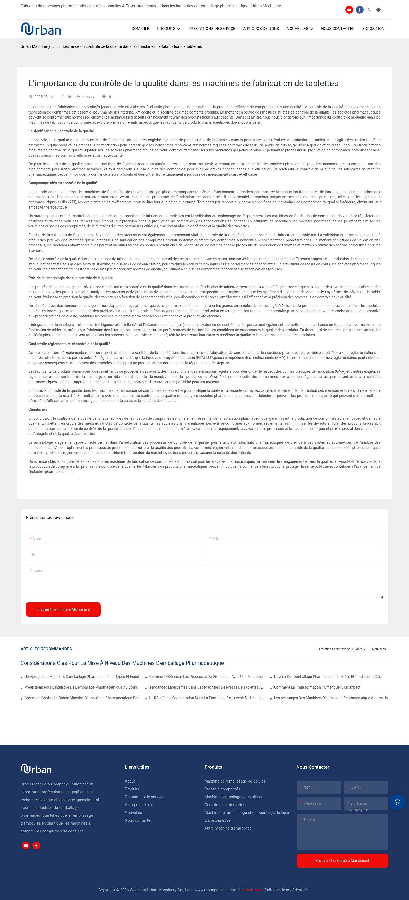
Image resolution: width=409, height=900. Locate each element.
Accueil (131, 781)
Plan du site (252, 889)
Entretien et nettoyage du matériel (343, 649)
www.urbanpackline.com (216, 889)
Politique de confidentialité (287, 889)
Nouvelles (379, 649)
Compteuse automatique (226, 804)
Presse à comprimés (222, 789)
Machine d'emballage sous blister (233, 797)
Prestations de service (144, 797)
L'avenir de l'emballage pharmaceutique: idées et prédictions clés (328, 676)
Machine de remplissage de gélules (235, 781)
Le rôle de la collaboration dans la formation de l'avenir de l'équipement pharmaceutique (206, 698)
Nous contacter (138, 820)
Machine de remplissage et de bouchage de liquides (249, 812)
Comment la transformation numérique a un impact (317, 687)
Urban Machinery (35, 46)
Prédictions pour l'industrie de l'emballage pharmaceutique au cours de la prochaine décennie (82, 687)
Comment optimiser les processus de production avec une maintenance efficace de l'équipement (206, 676)
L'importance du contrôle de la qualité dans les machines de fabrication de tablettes (129, 46)
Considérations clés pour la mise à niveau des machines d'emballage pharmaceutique (122, 663)
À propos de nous (140, 804)
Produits (132, 789)
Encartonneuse (217, 820)
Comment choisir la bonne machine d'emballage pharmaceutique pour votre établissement (82, 698)
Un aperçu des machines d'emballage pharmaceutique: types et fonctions (82, 676)
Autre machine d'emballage (228, 828)
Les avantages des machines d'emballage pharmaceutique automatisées (331, 698)
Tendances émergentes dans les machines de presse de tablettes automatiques (206, 687)
